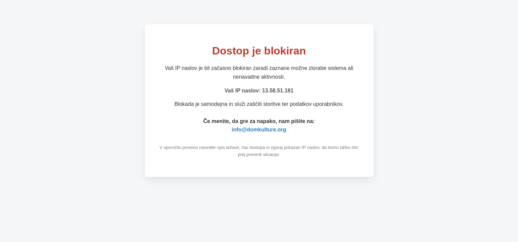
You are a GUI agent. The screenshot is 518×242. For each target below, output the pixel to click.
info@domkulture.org (259, 129)
